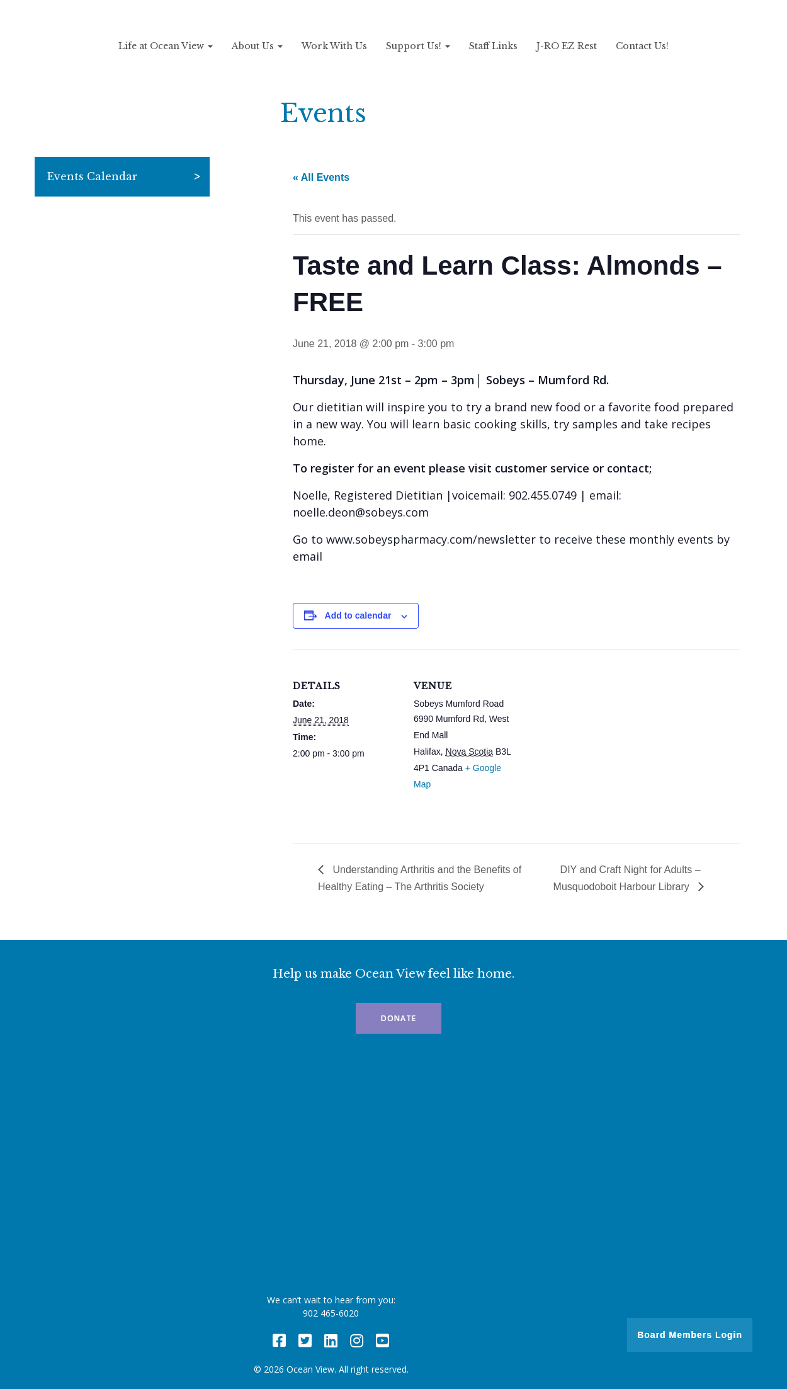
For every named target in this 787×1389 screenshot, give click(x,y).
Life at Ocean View (165, 46)
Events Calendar (92, 176)
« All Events (321, 177)
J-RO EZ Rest (566, 46)
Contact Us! (642, 46)
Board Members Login (689, 1335)
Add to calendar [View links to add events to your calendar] (358, 615)
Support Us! (418, 46)
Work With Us (334, 46)
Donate (398, 1018)
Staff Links (493, 46)
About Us (257, 46)
